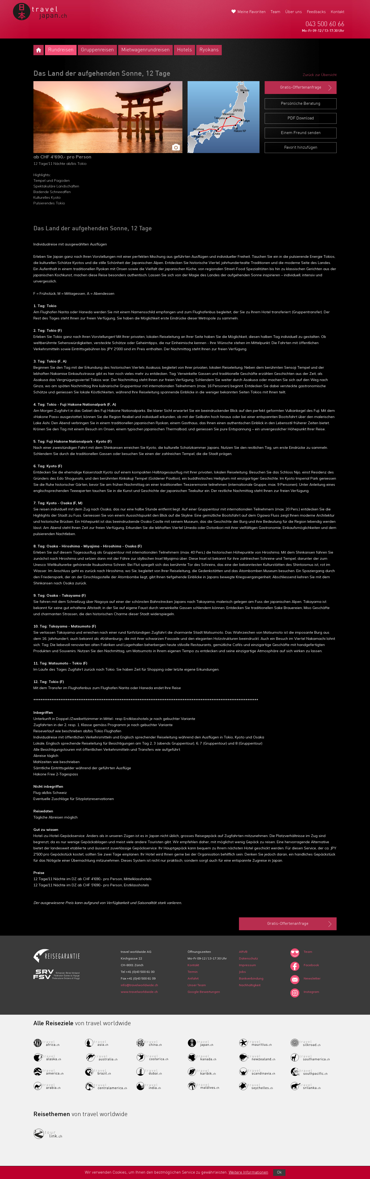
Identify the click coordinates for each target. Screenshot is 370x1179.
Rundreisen (60, 50)
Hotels (184, 50)
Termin (193, 972)
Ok (279, 1173)
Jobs (242, 972)
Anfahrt (193, 978)
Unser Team (197, 985)
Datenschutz (248, 958)
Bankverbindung (251, 978)
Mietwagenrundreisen (145, 50)
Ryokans (209, 50)
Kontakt (337, 12)
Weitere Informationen (248, 1173)
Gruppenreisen (97, 50)
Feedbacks (316, 12)
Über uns (293, 12)
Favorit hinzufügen (300, 148)
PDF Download (301, 118)
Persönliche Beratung (300, 104)
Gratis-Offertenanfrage (306, 88)
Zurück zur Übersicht (320, 74)
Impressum (247, 965)
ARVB (243, 952)
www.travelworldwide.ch (139, 992)
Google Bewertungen (204, 992)
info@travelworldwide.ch (139, 985)
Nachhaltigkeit (250, 985)
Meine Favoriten (251, 12)
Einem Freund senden (301, 133)
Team (275, 12)
